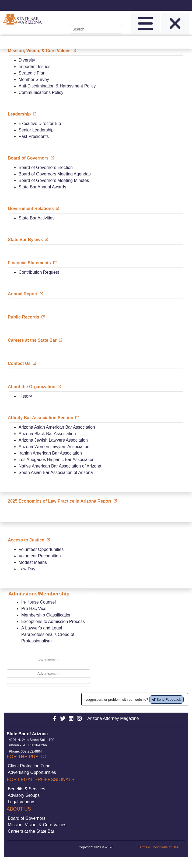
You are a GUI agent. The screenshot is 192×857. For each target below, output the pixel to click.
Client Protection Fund (29, 766)
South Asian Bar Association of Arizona (56, 472)
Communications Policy (41, 92)
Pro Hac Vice (33, 608)
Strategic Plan (32, 73)
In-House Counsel (38, 602)
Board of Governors (27, 818)
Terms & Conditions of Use (158, 847)
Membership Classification (46, 615)
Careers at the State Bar (31, 831)
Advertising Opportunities (32, 772)
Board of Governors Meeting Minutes (54, 180)
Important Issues (34, 66)
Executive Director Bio (40, 123)
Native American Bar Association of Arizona (60, 466)
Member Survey (34, 79)
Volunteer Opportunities (41, 549)
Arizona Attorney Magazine (113, 718)
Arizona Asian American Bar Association (57, 427)
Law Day (27, 569)
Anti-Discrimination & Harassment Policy (57, 86)
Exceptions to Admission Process (53, 621)
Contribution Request (39, 272)
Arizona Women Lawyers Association (54, 446)
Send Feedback (166, 699)
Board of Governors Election (46, 167)
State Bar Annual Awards (42, 187)
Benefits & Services (26, 789)
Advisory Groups (24, 795)
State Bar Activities (36, 218)
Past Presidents (34, 136)
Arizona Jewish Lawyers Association (53, 440)
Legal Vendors (21, 802)
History (25, 396)
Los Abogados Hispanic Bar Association (57, 459)
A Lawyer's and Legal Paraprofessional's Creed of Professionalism (47, 634)
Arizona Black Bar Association (47, 433)
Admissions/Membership (38, 594)
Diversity (27, 60)
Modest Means (33, 562)
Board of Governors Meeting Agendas (55, 174)
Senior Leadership (36, 130)
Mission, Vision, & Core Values (37, 824)
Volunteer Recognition (40, 556)
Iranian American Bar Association (50, 453)
